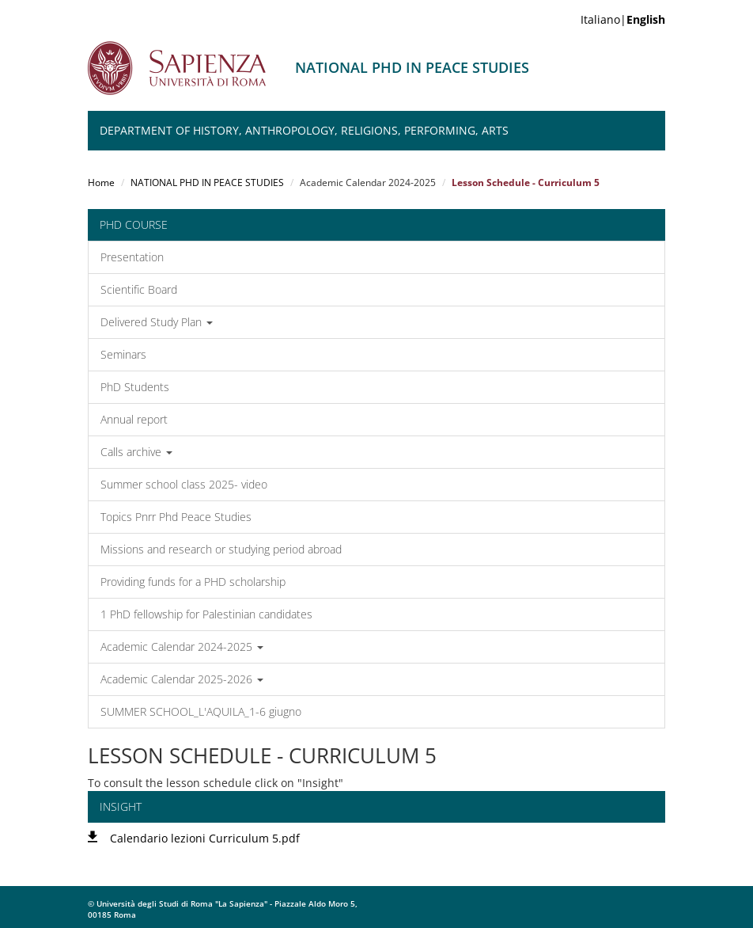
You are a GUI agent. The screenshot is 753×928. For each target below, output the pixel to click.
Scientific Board (138, 289)
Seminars (123, 354)
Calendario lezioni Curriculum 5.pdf (205, 838)
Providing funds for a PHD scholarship (193, 581)
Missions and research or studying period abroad (221, 549)
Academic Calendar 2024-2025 (181, 646)
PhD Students (134, 386)
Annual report (134, 419)
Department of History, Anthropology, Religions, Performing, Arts (304, 130)
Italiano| (623, 19)
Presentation (132, 256)
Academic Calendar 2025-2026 (181, 678)
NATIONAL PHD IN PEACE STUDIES (207, 182)
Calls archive (136, 451)
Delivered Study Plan (156, 321)
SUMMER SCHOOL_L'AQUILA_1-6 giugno (200, 711)
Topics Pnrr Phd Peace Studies (176, 516)
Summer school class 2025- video (183, 484)
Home (101, 182)
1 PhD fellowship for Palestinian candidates (206, 614)
